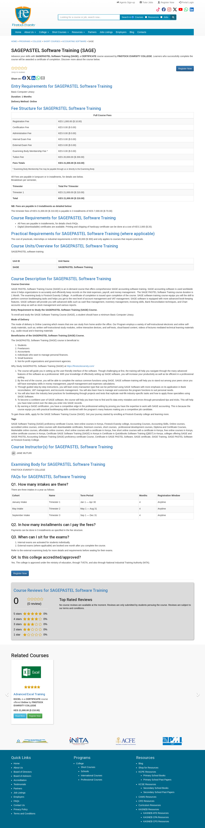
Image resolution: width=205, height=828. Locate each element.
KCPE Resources (147, 772)
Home (18, 32)
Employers (121, 32)
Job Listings (19, 792)
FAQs (16, 801)
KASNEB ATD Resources (156, 813)
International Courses (91, 775)
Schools (85, 771)
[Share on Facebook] (24, 78)
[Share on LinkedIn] (33, 78)
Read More (20, 716)
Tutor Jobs (146, 2)
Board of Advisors (22, 776)
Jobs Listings (106, 32)
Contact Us (19, 805)
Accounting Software (74, 41)
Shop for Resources (148, 767)
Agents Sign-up (126, 2)
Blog (132, 32)
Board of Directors (23, 772)
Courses (137, 17)
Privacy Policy (21, 809)
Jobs (164, 17)
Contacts (141, 32)
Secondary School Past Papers (158, 792)
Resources (152, 17)
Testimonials (20, 784)
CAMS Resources (147, 797)
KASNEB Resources (149, 809)
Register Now (166, 2)
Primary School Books (154, 775)
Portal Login (186, 2)
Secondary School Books (155, 788)
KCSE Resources (147, 784)
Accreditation (20, 780)
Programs (24, 41)
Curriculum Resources (150, 805)
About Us (30, 32)
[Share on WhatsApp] (38, 78)
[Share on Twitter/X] (29, 78)
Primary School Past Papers (157, 779)
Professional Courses (91, 779)
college (36, 41)
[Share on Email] (43, 78)
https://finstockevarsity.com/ (80, 366)
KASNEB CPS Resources (156, 821)
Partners (92, 32)
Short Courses (60, 32)
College (44, 32)
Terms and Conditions (24, 813)
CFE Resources (146, 801)
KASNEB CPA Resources (156, 817)
